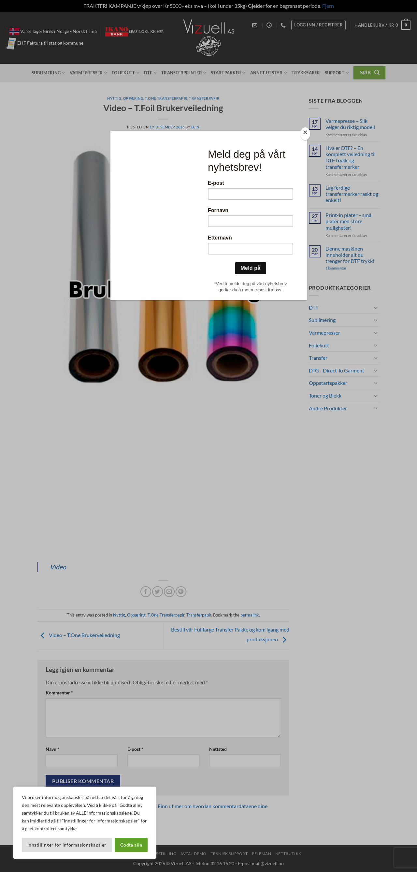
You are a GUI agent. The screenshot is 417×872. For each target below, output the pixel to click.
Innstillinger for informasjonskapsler (67, 845)
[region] (84, 823)
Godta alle (131, 845)
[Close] (305, 133)
